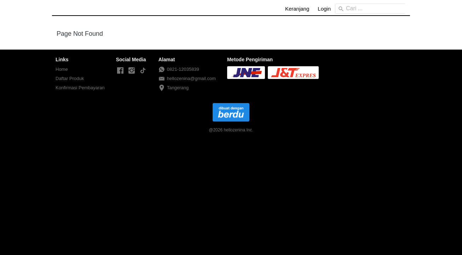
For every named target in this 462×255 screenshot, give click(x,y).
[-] (120, 70)
